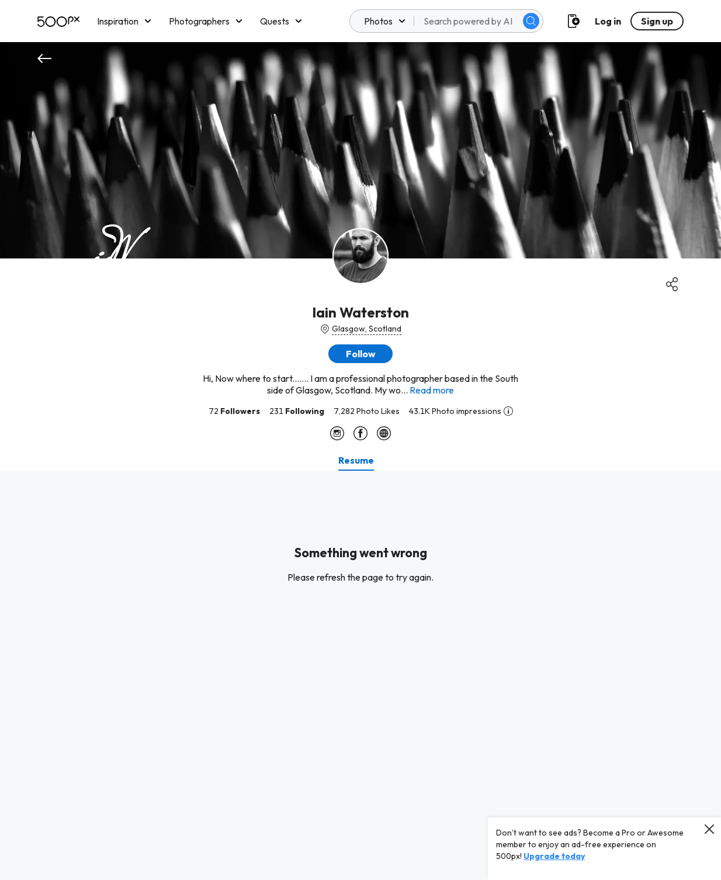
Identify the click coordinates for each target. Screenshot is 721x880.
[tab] (356, 460)
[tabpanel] (360, 675)
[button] (360, 353)
